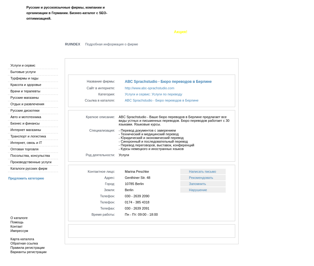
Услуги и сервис (22, 65)
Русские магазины (24, 97)
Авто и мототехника (25, 117)
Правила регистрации (27, 247)
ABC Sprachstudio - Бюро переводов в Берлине (168, 81)
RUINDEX (72, 44)
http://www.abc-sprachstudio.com (149, 88)
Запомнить (197, 184)
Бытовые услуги (23, 72)
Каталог (14, 31)
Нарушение (198, 190)
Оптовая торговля (24, 149)
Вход (271, 15)
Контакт (16, 226)
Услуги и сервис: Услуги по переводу (153, 94)
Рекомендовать (201, 177)
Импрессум (19, 231)
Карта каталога (22, 239)
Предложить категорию (26, 178)
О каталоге (157, 31)
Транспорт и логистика (28, 136)
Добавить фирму (63, 31)
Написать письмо (202, 171)
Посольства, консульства (30, 155)
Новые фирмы (101, 31)
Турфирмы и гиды (24, 78)
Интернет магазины (25, 130)
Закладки (131, 31)
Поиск (34, 31)
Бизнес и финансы (25, 123)
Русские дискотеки (25, 110)
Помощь (17, 222)
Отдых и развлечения (27, 104)
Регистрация (293, 15)
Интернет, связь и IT (26, 143)
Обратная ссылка (24, 243)
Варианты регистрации (28, 252)
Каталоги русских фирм (28, 168)
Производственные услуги (31, 162)
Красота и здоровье (25, 85)
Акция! (180, 31)
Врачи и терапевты (25, 91)
